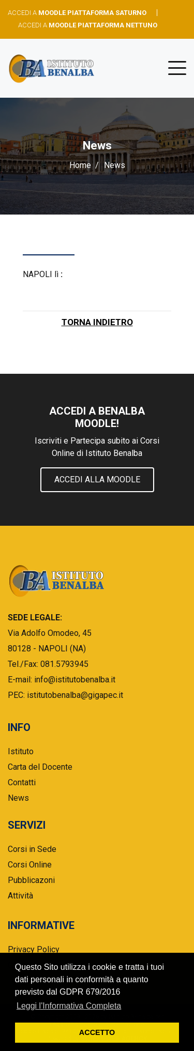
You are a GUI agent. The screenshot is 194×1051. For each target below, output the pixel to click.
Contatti (22, 782)
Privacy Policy (33, 949)
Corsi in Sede (32, 849)
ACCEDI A (77, 13)
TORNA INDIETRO (97, 322)
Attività (20, 896)
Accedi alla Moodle (97, 479)
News (18, 798)
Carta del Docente (40, 767)
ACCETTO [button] (97, 1032)
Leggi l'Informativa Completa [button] (69, 1005)
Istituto (21, 751)
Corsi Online (30, 865)
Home (80, 165)
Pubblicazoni (31, 880)
